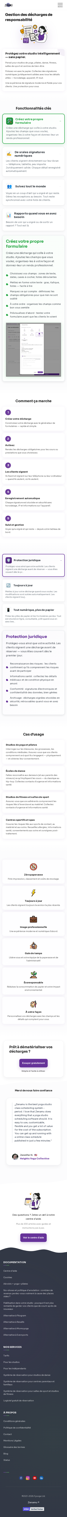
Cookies (7, 1277)
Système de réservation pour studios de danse (26, 1375)
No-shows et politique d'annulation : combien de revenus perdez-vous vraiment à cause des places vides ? (28, 1293)
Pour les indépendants (14, 1368)
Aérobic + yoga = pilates (15, 1284)
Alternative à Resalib (13, 1322)
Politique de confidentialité (17, 1427)
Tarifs (6, 1355)
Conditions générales (14, 1421)
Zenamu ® (33, 1502)
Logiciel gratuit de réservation (18, 1400)
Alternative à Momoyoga (16, 1328)
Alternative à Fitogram (14, 1315)
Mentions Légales (12, 1440)
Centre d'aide (10, 1271)
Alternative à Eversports (15, 1335)
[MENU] (60, 5)
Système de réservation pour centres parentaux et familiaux (29, 1383)
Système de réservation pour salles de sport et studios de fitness (31, 1393)
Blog (5, 1453)
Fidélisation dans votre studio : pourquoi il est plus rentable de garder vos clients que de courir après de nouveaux (29, 1306)
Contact (7, 1434)
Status (6, 1460)
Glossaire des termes (14, 1447)
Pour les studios (11, 1362)
